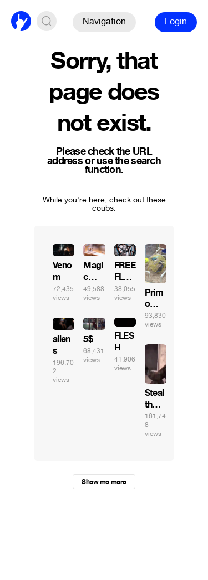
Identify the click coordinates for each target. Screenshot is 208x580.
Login (176, 21)
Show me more (104, 481)
